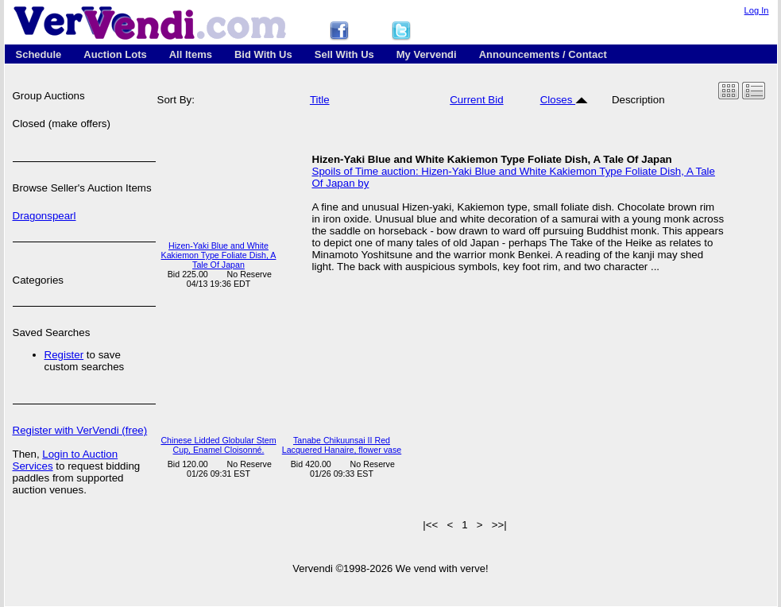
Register (64, 355)
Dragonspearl (44, 216)
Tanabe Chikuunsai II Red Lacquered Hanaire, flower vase (341, 444)
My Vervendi (426, 54)
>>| (499, 525)
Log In (756, 10)
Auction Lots (114, 54)
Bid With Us (263, 54)
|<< (430, 525)
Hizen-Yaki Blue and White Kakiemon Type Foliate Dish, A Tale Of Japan (218, 255)
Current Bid (476, 100)
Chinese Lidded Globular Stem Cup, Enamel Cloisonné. (218, 444)
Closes (564, 100)
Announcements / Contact (543, 54)
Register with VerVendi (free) (80, 430)
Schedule (39, 54)
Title (320, 100)
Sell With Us (344, 54)
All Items (190, 54)
